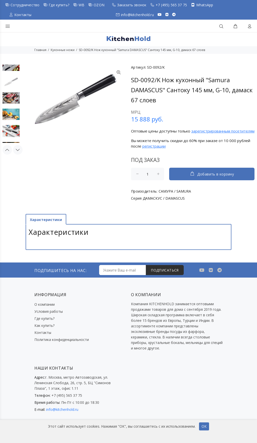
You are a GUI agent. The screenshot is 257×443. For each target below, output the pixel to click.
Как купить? (44, 325)
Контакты (22, 14)
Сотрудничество (25, 5)
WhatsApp (204, 5)
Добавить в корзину (212, 173)
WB (81, 5)
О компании (44, 304)
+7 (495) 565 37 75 (171, 5)
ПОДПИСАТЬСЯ (165, 270)
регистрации (154, 146)
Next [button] (18, 150)
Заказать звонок (131, 5)
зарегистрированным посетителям (222, 131)
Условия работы (48, 311)
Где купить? (59, 5)
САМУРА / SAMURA (175, 191)
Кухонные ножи (63, 50)
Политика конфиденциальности (61, 339)
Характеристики (46, 219)
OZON (99, 5)
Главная (40, 50)
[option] (11, 68)
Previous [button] (7, 150)
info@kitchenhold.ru (137, 14)
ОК (204, 426)
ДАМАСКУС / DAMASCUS (164, 198)
